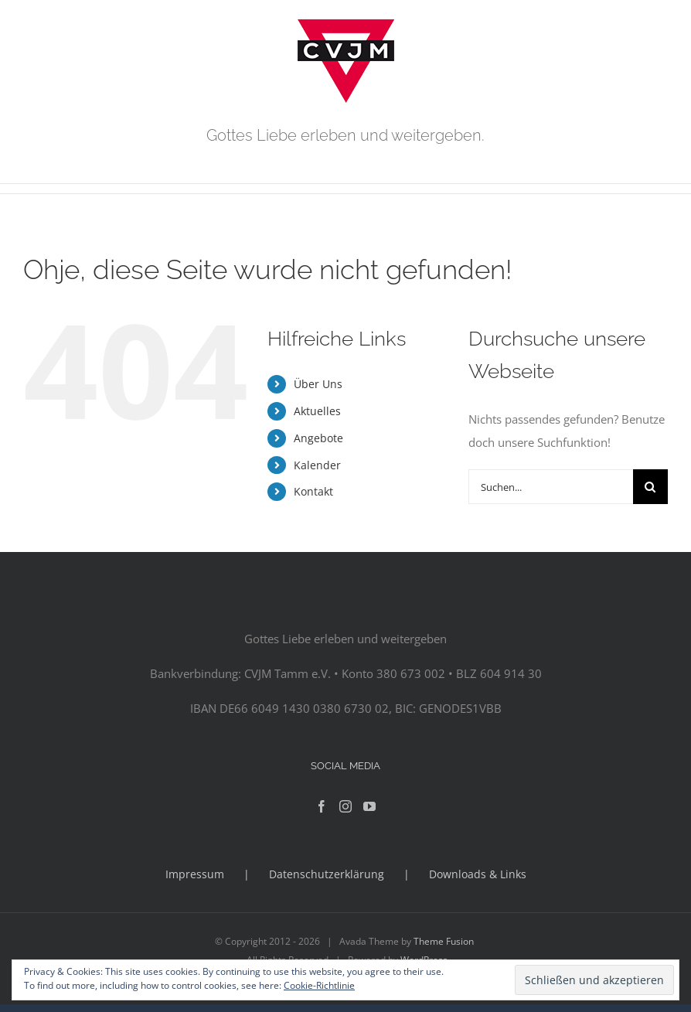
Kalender (317, 465)
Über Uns (318, 384)
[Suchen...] (550, 486)
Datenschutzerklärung (326, 874)
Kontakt (313, 491)
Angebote (318, 438)
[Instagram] (345, 806)
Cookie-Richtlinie (319, 985)
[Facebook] (321, 806)
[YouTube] (369, 806)
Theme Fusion (444, 941)
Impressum (194, 874)
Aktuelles (317, 411)
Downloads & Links (477, 874)
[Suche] (650, 486)
